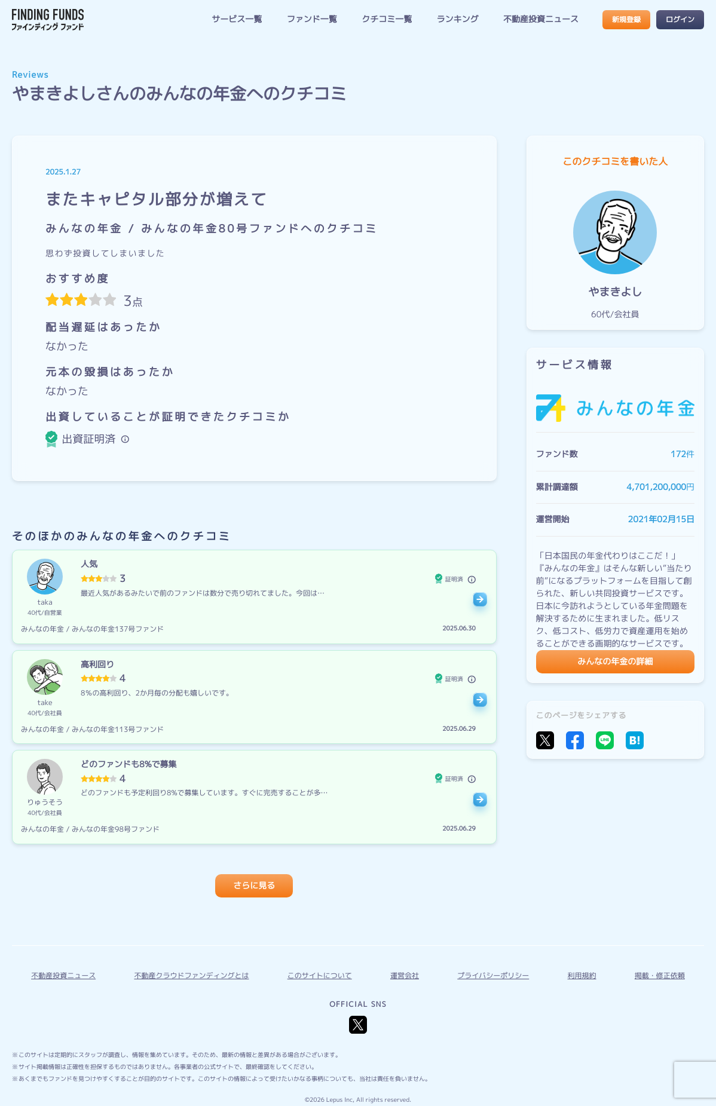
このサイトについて (319, 975)
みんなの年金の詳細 (615, 661)
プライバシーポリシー (493, 975)
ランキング (458, 19)
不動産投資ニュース (541, 19)
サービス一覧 (237, 19)
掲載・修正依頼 (660, 975)
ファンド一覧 (312, 19)
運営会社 (404, 975)
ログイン (680, 19)
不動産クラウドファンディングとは (191, 975)
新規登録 (626, 19)
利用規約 (582, 975)
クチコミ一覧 (387, 19)
